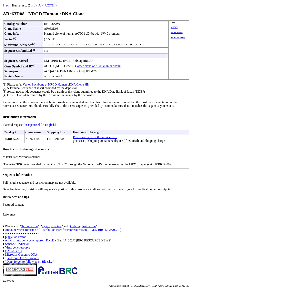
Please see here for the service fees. (95, 137)
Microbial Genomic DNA (21, 254)
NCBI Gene (177, 32)
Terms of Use (29, 226)
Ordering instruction (83, 226)
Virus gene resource (17, 247)
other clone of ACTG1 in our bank (98, 66)
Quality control (51, 226)
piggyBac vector (15, 237)
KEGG (174, 27)
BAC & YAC (13, 251)
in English (48, 124)
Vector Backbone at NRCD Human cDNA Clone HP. (56, 84)
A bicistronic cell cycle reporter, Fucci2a (30, 240)
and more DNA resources (23, 258)
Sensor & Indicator (17, 244)
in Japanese (32, 124)
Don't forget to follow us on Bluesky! (29, 261)
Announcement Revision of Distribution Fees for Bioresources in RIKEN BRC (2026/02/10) (63, 229)
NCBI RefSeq (178, 37)
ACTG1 (50, 5)
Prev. (6, 5)
